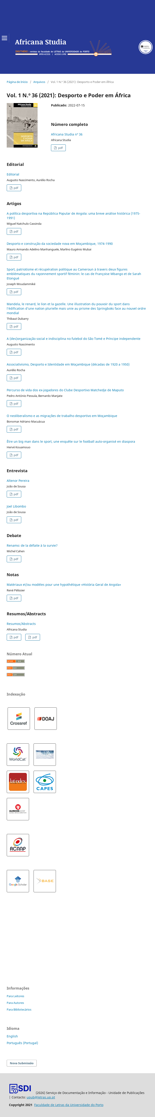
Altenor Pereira (18, 480)
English (12, 1036)
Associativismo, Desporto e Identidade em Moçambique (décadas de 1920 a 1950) (68, 364)
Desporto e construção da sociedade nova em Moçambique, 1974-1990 (60, 243)
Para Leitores (15, 996)
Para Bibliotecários (19, 1009)
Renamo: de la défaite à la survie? (32, 545)
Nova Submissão (22, 1063)
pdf (60, 148)
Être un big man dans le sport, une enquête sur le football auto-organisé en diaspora (71, 441)
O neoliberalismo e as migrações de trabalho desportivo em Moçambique (62, 416)
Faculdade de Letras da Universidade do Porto (68, 1105)
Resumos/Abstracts (21, 624)
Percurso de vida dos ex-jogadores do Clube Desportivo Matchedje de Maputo (65, 390)
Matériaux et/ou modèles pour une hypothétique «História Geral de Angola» (64, 584)
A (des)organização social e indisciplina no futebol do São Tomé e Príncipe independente (73, 338)
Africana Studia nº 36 (67, 134)
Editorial (13, 174)
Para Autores (15, 1003)
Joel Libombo (16, 506)
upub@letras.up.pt (41, 1097)
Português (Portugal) (22, 1043)
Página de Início (17, 82)
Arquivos (39, 82)
